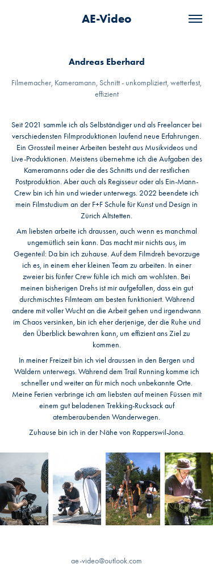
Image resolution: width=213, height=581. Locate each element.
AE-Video (106, 18)
